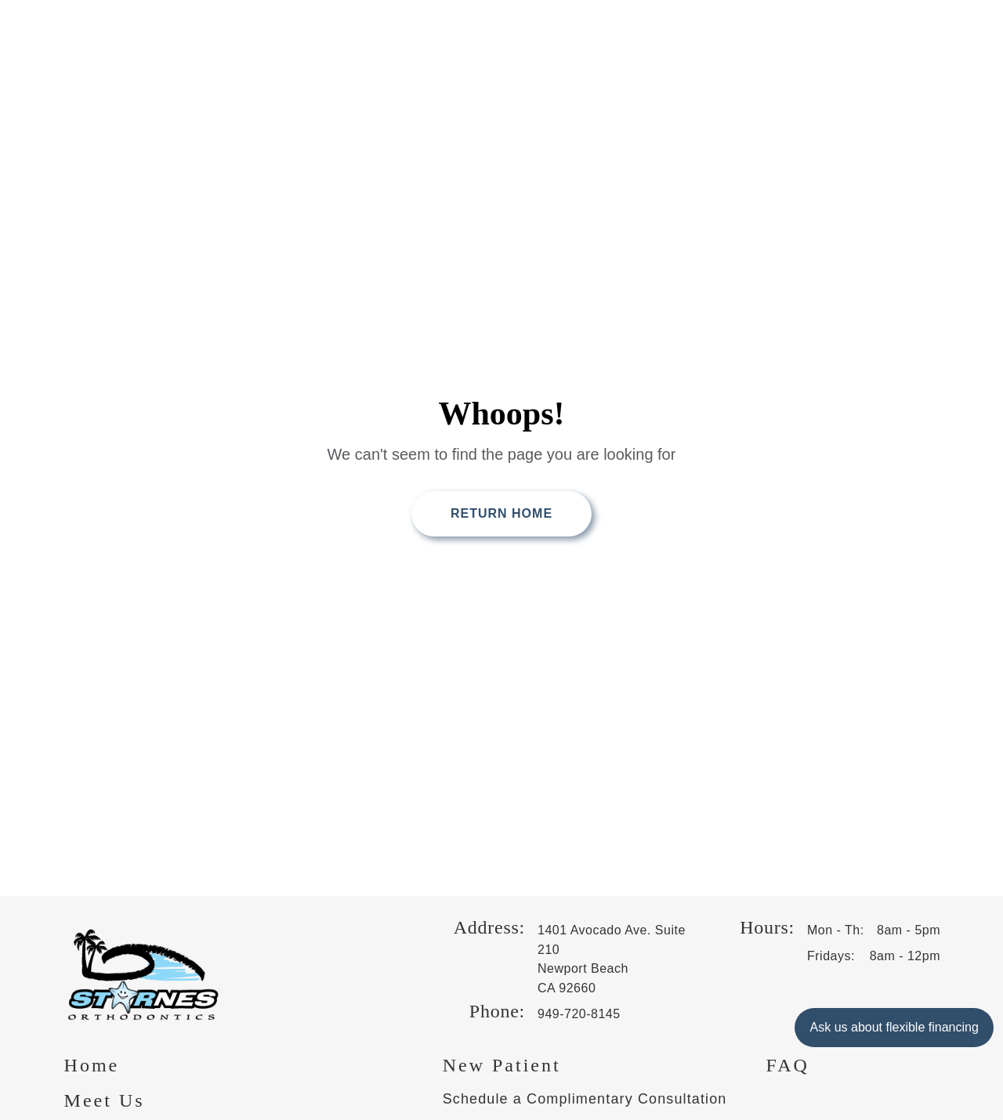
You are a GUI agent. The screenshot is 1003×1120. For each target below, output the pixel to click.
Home (92, 1065)
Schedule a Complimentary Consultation (585, 1099)
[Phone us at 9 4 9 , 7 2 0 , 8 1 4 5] (616, 1014)
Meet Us (104, 1100)
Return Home (501, 513)
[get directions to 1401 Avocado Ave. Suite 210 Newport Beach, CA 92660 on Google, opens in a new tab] (616, 960)
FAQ (787, 1065)
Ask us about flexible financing (893, 1027)
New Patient (502, 1065)
